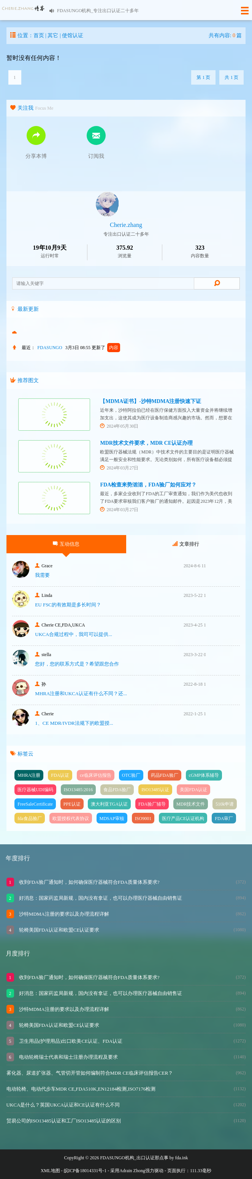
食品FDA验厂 (117, 789)
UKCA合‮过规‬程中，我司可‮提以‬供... (73, 634)
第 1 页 (203, 77)
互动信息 (66, 544)
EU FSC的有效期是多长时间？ (68, 605)
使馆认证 (72, 35)
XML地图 (50, 1170)
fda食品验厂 (29, 818)
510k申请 (225, 804)
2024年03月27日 (119, 468)
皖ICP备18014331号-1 (85, 1170)
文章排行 (186, 544)
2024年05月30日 (119, 426)
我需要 (42, 575)
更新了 (106, 347)
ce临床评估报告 (95, 775)
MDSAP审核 (112, 818)
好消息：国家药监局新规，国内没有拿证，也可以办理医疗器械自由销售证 (100, 898)
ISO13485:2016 (78, 789)
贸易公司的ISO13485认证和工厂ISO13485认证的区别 (63, 1121)
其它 (53, 35)
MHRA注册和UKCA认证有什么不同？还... (81, 693)
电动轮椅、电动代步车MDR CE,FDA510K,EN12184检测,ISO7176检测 (81, 1089)
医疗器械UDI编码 (35, 789)
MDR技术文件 (190, 804)
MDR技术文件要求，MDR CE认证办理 (146, 443)
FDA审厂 (224, 818)
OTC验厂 (131, 775)
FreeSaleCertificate (35, 804)
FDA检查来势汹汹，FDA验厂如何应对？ (148, 485)
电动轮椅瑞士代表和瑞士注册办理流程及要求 (68, 1057)
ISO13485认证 (155, 789)
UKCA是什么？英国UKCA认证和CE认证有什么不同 (63, 1105)
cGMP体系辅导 (204, 775)
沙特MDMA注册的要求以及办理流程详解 (63, 914)
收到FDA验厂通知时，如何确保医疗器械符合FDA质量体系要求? (89, 882)
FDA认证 (60, 775)
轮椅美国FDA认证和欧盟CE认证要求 (59, 930)
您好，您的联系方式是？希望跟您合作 (77, 664)
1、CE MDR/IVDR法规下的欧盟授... (74, 723)
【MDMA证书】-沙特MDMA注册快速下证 (150, 401)
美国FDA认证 (193, 789)
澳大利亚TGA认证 (109, 804)
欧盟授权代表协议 (70, 818)
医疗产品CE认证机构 (183, 818)
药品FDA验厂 (164, 775)
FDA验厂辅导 (152, 804)
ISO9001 (143, 818)
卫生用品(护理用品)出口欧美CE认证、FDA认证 (70, 1041)
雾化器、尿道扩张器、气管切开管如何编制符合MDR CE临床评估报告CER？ (89, 1073)
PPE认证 (72, 804)
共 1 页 (231, 77)
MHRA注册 (28, 775)
